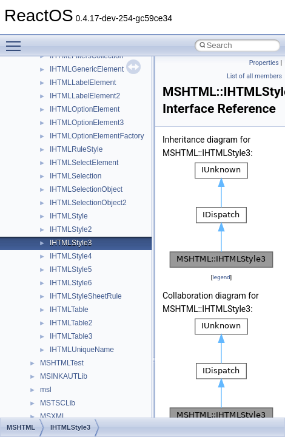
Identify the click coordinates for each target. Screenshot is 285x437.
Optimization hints (49, 200)
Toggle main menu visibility (16, 41)
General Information (53, 240)
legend (221, 277)
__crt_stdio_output (70, 347)
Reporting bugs (45, 147)
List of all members (254, 76)
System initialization (52, 173)
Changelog (38, 80)
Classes (34, 307)
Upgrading (37, 67)
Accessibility (59, 374)
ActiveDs (54, 387)
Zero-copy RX (43, 160)
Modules (34, 280)
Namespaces (42, 294)
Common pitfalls (47, 120)
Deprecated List (46, 267)
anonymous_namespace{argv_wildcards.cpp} (113, 414)
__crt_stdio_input (67, 334)
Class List (46, 320)
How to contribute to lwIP (61, 93)
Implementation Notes (56, 213)
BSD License (41, 227)
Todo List (35, 253)
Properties (264, 63)
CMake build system (53, 107)
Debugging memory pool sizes (69, 133)
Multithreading (43, 187)
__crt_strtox (59, 360)
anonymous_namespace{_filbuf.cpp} (98, 400)
